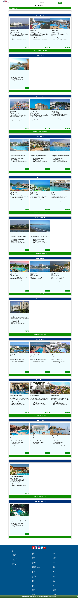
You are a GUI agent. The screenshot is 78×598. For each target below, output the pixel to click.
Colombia (33, 561)
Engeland (33, 571)
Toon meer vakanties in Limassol (40, 293)
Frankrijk (33, 575)
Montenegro (54, 590)
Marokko (33, 591)
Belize (54, 576)
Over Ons (13, 555)
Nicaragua (54, 594)
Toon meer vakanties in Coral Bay (40, 91)
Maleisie (33, 589)
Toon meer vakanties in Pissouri (40, 415)
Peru (53, 554)
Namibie (54, 593)
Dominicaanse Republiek (36, 567)
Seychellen (54, 557)
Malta (33, 590)
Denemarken (34, 566)
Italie (33, 585)
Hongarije (33, 577)
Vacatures (13, 565)
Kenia (54, 586)
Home (10, 8)
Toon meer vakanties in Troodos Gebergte (40, 537)
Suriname (54, 561)
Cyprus (13, 8)
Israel (33, 584)
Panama (54, 553)
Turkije (54, 567)
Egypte (33, 568)
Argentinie (33, 552)
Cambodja (33, 557)
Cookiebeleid (14, 560)
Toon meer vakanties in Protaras (40, 455)
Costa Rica (34, 562)
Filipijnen (33, 572)
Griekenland (34, 576)
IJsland (33, 580)
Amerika (54, 568)
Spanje (54, 558)
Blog (13, 559)
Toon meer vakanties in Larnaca (40, 212)
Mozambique (55, 591)
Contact (13, 551)
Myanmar (33, 594)
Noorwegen (54, 552)
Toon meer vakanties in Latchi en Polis (40, 253)
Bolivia (33, 553)
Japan (53, 585)
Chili (53, 580)
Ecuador (54, 581)
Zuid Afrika (54, 571)
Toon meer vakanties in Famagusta (40, 131)
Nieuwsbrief (14, 554)
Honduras (54, 584)
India (33, 581)
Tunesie (54, 566)
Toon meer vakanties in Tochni (40, 496)
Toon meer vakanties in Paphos (40, 374)
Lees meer (27, 47)
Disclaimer (13, 563)
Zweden (54, 572)
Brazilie (33, 554)
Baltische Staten (55, 575)
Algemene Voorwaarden (15, 556)
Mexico (33, 593)
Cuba (33, 563)
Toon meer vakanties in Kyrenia (40, 172)
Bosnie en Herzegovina (56, 577)
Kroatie (33, 586)
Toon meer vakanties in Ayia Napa (40, 50)
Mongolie (54, 589)
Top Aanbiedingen (15, 558)
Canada (33, 558)
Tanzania (54, 562)
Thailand (54, 563)
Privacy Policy (14, 564)
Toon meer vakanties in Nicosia (40, 334)
